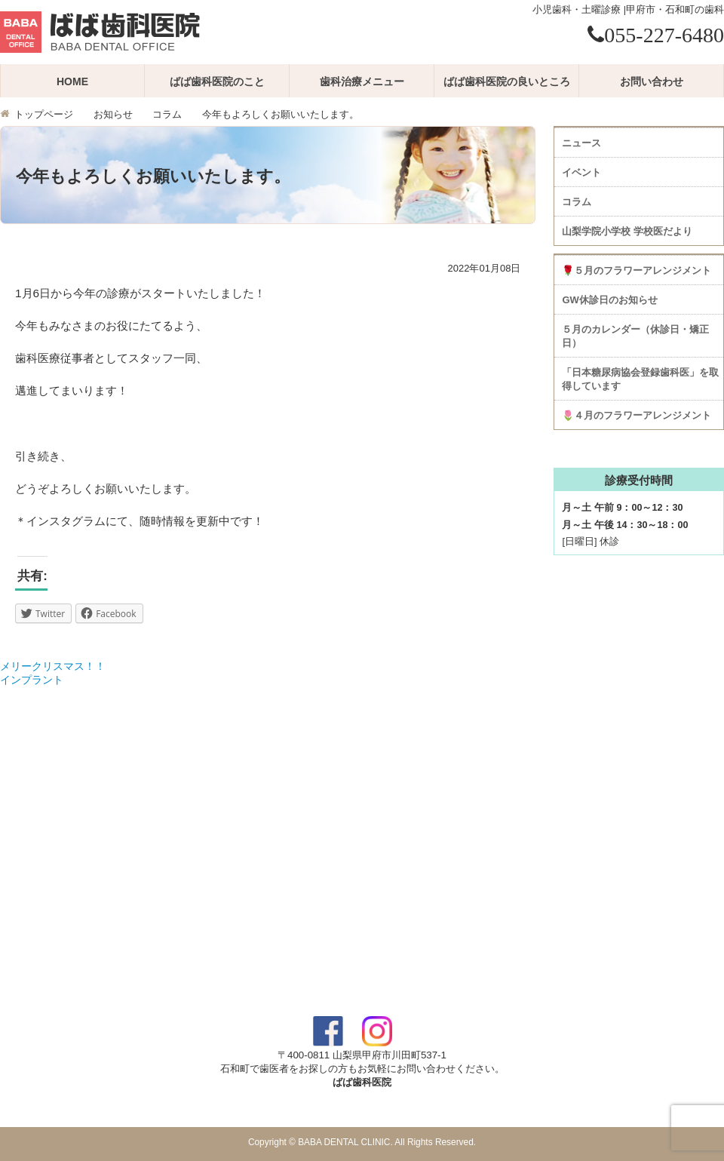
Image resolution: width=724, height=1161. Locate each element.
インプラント (31, 680)
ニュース (581, 143)
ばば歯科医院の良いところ (506, 81)
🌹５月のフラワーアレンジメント (636, 270)
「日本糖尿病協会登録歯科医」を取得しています (640, 379)
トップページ (43, 114)
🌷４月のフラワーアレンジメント (636, 415)
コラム (167, 114)
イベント (581, 172)
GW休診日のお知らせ (609, 300)
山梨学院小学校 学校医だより (627, 231)
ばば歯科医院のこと (217, 81)
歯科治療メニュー (362, 81)
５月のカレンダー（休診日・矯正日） (635, 336)
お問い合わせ (651, 81)
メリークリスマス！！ (53, 666)
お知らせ (113, 114)
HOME (72, 81)
